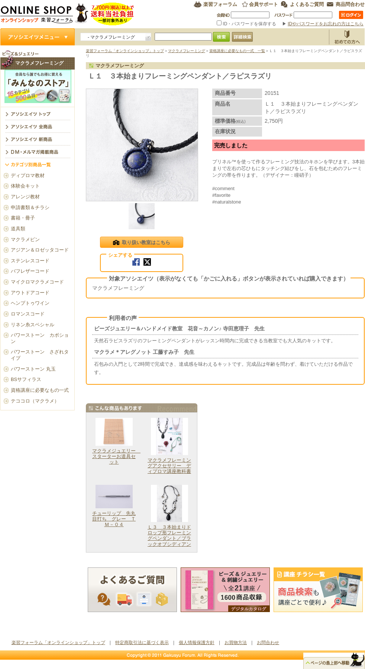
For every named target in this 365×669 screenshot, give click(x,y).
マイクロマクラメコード (37, 282)
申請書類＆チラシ (30, 207)
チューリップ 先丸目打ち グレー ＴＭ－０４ (114, 519)
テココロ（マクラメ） (35, 401)
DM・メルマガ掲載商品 (37, 151)
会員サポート (263, 4)
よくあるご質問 (307, 4)
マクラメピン (25, 239)
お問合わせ (268, 642)
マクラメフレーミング (186, 51)
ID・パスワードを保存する (247, 23)
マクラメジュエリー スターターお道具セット (116, 456)
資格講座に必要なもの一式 (40, 390)
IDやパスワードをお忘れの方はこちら (326, 23)
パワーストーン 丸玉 (33, 369)
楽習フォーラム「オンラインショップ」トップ (125, 51)
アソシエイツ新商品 (37, 138)
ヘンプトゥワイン (30, 303)
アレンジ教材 (25, 196)
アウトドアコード (30, 292)
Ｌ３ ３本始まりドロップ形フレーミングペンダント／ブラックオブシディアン (169, 535)
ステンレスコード (30, 260)
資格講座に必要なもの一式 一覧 (237, 51)
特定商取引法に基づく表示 (142, 642)
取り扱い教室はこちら (141, 243)
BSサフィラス (26, 379)
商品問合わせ (350, 4)
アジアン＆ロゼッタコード (40, 250)
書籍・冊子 (23, 218)
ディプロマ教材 (28, 175)
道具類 (18, 228)
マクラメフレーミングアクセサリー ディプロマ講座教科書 (169, 465)
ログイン (351, 15)
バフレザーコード (30, 271)
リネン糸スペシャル (32, 324)
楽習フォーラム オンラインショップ (67, 14)
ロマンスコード (28, 314)
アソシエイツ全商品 (37, 126)
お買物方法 (347, 36)
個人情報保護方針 (196, 642)
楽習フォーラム (220, 4)
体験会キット (25, 186)
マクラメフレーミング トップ (37, 113)
